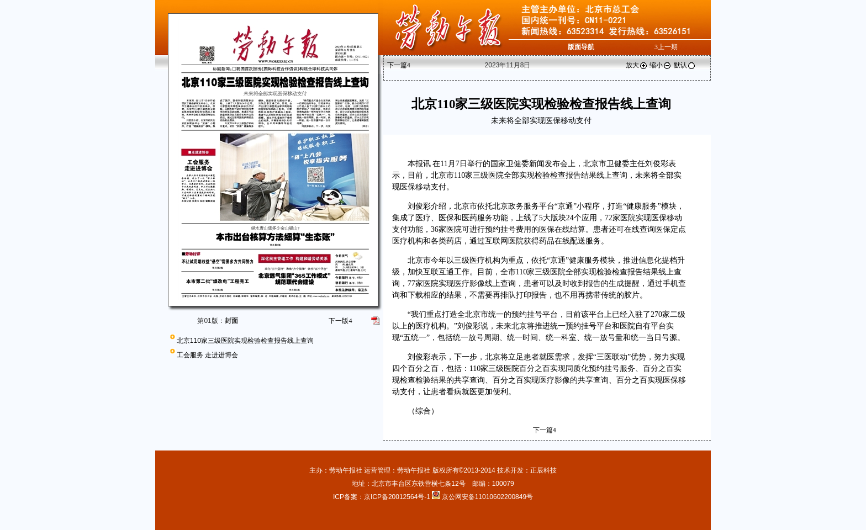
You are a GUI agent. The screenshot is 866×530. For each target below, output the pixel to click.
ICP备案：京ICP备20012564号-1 (382, 497)
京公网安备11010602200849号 (487, 497)
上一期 (666, 47)
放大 (637, 65)
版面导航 (581, 47)
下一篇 (398, 65)
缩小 (661, 65)
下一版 (340, 321)
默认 (685, 65)
